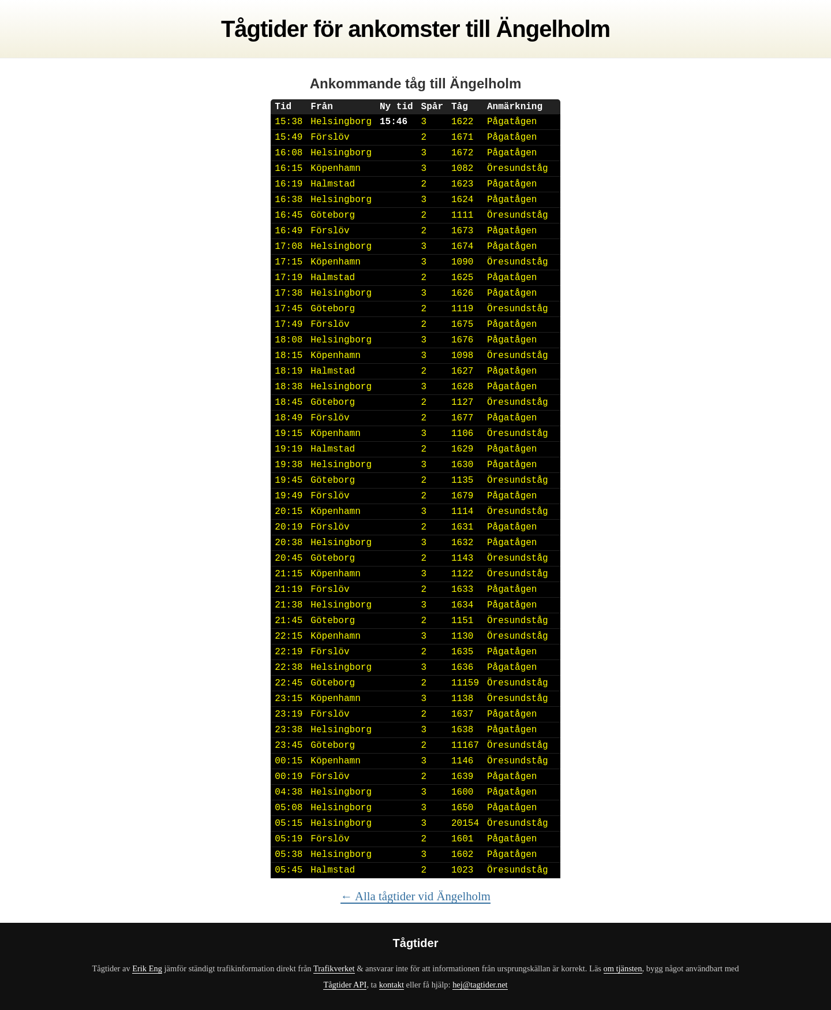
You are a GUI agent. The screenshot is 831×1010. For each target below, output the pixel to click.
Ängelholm (553, 29)
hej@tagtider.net (479, 984)
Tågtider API (344, 984)
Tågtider (264, 29)
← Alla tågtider (415, 896)
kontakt (391, 984)
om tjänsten (623, 968)
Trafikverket (334, 968)
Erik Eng (147, 968)
